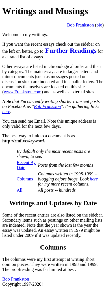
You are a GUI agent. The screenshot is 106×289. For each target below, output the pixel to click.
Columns (25, 179)
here (6, 111)
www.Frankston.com (22, 91)
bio (99, 25)
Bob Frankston (80, 25)
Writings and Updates (41, 203)
